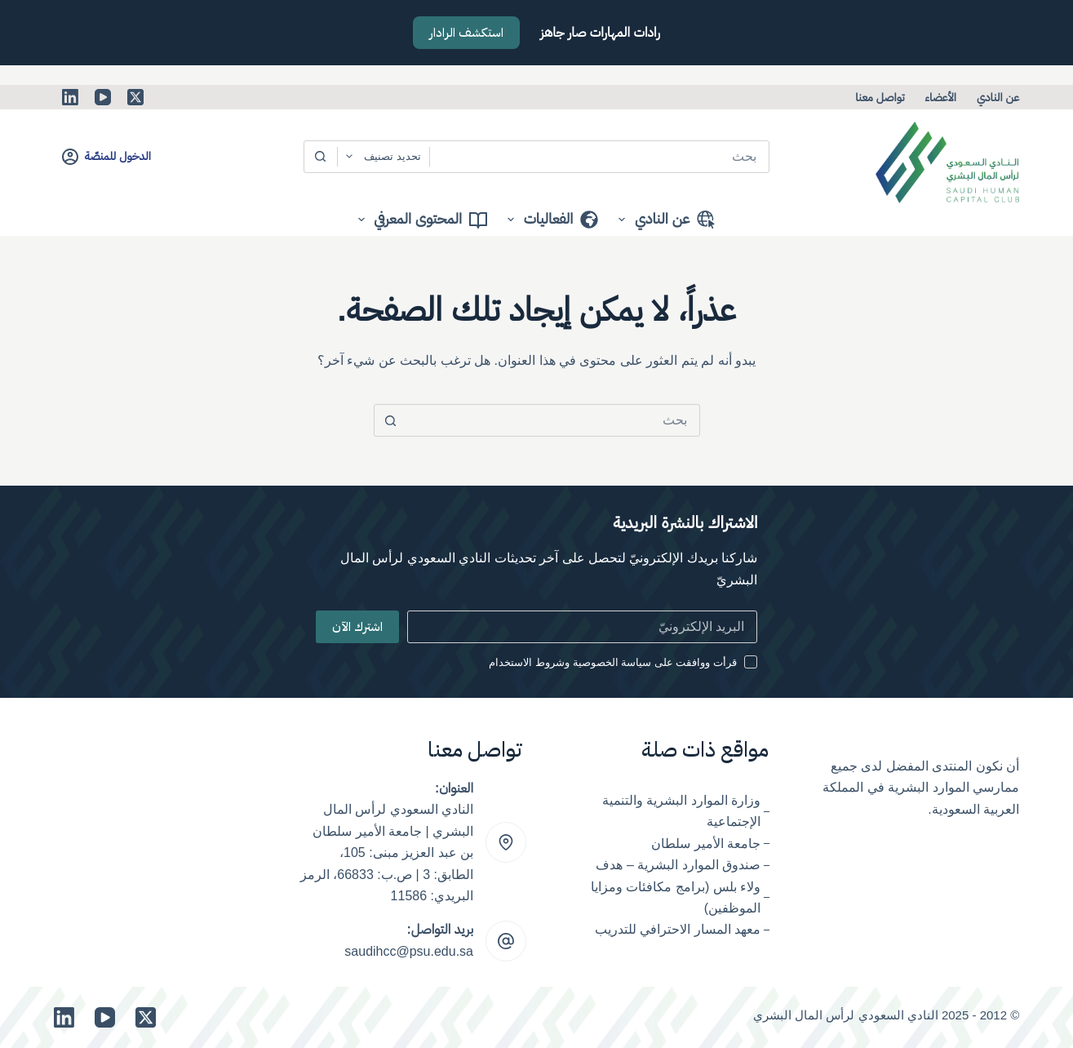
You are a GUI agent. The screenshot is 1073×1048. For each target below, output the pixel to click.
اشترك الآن (357, 627)
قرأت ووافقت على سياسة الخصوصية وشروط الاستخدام (613, 662)
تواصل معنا (879, 97)
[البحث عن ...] (599, 156)
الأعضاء (940, 97)
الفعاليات (549, 219)
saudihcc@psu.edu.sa (408, 951)
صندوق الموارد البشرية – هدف (678, 865)
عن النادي (998, 97)
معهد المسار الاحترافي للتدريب (677, 929)
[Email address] (582, 627)
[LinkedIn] (70, 97)
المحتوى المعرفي (419, 219)
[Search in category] (383, 157)
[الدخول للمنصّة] (106, 156)
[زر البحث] (320, 156)
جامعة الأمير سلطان (705, 843)
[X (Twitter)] (135, 97)
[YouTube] (103, 97)
